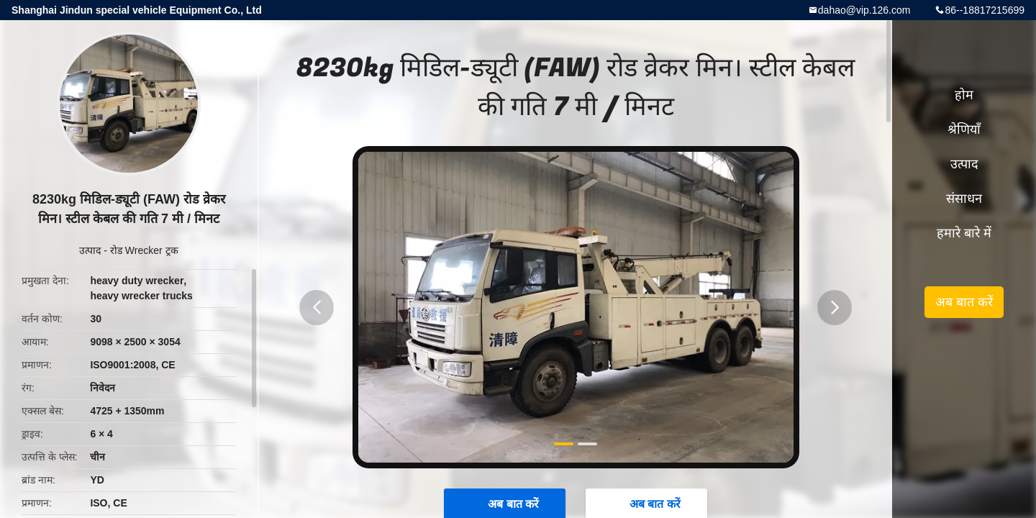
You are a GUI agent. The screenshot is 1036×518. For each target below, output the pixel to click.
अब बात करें (964, 302)
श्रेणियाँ (964, 129)
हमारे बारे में (964, 233)
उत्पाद (90, 250)
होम (964, 95)
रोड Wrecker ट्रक (144, 250)
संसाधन (964, 198)
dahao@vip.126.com (864, 10)
